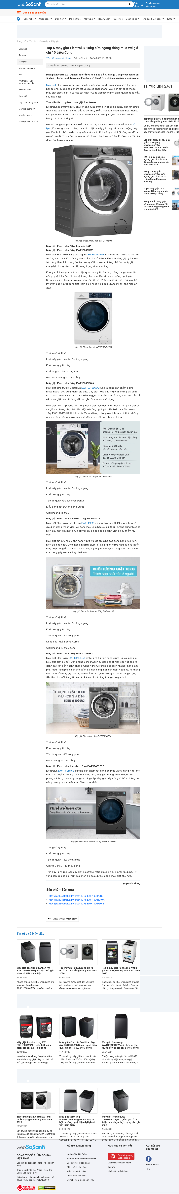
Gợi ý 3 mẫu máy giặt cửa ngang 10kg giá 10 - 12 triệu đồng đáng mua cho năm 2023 (156, 205)
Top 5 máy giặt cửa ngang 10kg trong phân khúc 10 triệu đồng (156, 191)
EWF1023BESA (77, 658)
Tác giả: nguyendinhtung (58, 58)
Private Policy (152, 1164)
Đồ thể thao (75, 19)
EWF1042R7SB (66, 770)
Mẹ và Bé (88, 19)
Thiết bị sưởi (25, 90)
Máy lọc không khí (27, 109)
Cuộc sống (44, 19)
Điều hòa (23, 49)
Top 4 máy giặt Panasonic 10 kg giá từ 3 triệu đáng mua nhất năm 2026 (121, 970)
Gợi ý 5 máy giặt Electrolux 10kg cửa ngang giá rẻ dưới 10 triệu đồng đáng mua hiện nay (155, 176)
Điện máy (59, 19)
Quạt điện (23, 96)
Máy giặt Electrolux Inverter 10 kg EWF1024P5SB (76, 896)
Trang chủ (21, 41)
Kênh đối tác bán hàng (118, 1171)
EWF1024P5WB (96, 254)
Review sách (104, 19)
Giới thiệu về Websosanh (119, 1163)
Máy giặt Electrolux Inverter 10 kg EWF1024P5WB (76, 903)
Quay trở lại (65, 918)
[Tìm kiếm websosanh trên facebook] (149, 1159)
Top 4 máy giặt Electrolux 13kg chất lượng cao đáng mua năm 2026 (34, 1119)
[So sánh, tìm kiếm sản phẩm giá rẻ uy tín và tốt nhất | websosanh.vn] (29, 4)
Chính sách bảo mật (76, 1176)
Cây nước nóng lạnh (28, 102)
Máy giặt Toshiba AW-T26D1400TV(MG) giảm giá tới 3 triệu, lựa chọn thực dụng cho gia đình (121, 1120)
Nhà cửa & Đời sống (152, 19)
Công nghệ (28, 19)
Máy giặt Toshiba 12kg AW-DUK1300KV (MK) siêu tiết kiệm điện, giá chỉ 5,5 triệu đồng (34, 1045)
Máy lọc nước (25, 115)
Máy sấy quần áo (27, 68)
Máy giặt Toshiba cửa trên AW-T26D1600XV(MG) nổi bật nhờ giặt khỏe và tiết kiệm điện (35, 970)
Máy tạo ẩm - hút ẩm (28, 122)
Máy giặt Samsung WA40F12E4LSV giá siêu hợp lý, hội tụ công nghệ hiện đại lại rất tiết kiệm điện (77, 1120)
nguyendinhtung (131, 883)
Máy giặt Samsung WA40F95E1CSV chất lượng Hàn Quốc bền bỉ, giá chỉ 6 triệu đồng (120, 1045)
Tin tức (32, 41)
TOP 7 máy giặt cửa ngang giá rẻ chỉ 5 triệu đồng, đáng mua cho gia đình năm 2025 (156, 161)
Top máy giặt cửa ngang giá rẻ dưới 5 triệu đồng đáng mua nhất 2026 (78, 970)
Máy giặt (55, 41)
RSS (148, 1169)
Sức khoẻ (118, 19)
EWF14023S (87, 523)
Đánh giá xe (131, 19)
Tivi (20, 74)
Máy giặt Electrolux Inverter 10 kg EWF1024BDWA (76, 899)
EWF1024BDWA (90, 387)
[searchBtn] (130, 4)
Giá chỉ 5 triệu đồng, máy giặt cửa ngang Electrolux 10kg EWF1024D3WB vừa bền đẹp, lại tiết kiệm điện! (157, 144)
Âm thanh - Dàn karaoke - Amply (26, 82)
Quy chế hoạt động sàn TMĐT (81, 1180)
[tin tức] (18, 19)
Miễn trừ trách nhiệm (76, 1171)
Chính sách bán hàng (77, 1167)
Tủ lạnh (22, 55)
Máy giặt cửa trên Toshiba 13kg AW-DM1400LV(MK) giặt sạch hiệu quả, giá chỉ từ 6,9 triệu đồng (78, 1045)
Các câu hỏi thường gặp (78, 1163)
